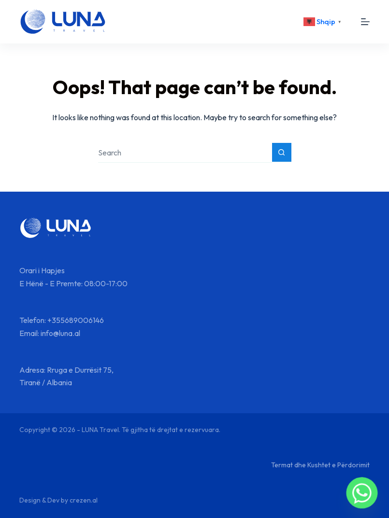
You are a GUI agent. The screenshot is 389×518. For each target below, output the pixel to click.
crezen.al (84, 500)
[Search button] (281, 152)
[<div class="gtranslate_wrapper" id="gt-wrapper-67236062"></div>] (323, 22)
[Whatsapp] (362, 493)
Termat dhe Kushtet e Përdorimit (320, 465)
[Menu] (365, 21)
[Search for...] (185, 153)
